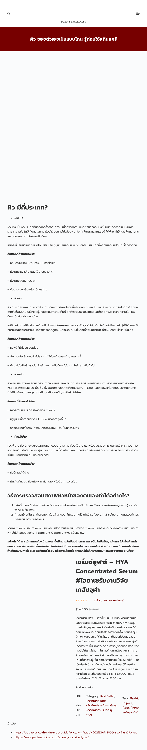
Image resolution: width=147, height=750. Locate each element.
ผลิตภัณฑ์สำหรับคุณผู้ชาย (101, 705)
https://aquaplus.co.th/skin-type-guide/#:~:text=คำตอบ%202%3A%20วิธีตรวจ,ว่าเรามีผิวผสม (75, 732)
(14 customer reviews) (109, 600)
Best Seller (107, 696)
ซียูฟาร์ (134, 698)
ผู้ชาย (125, 708)
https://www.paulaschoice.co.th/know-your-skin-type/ (51, 737)
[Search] (8, 13)
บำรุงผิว (127, 703)
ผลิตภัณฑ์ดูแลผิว (96, 701)
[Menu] (138, 13)
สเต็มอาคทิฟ (129, 712)
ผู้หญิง (135, 708)
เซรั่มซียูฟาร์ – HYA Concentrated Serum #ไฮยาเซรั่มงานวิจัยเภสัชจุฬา (107, 576)
